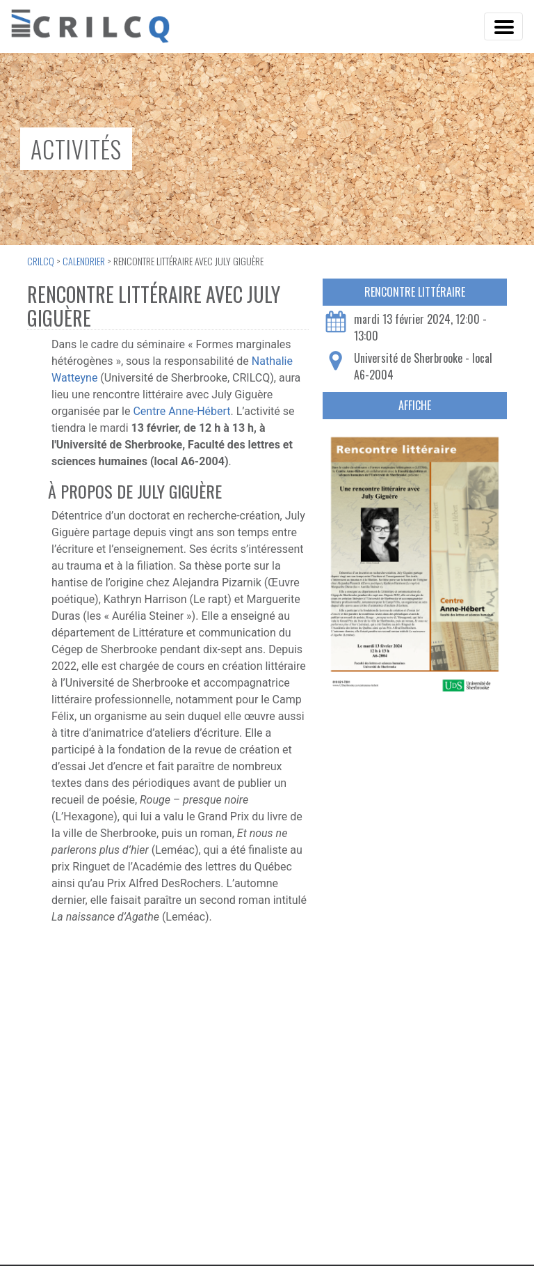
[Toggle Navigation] (503, 26)
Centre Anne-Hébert (181, 411)
